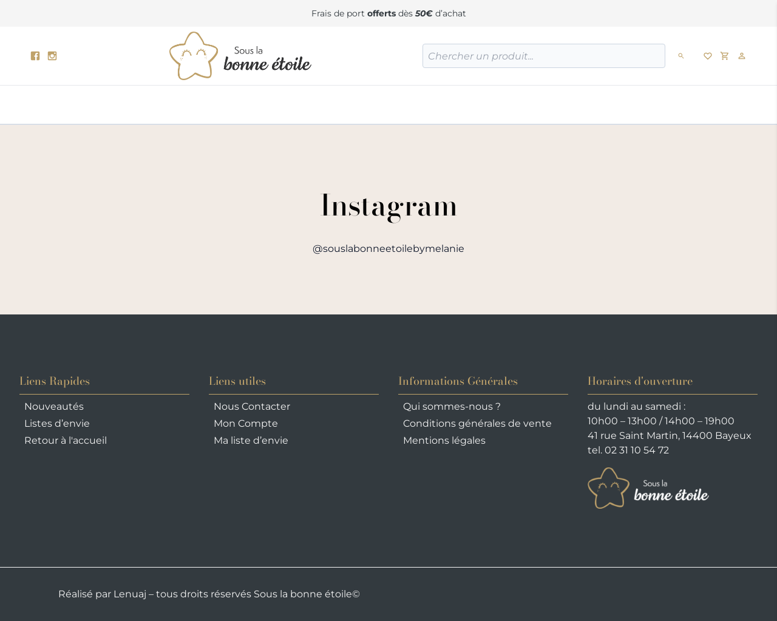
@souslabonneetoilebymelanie (388, 248)
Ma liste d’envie (251, 440)
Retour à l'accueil (65, 440)
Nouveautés (54, 406)
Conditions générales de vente (477, 423)
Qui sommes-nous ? (452, 406)
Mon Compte (246, 423)
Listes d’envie (57, 423)
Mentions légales (444, 440)
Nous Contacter (252, 406)
